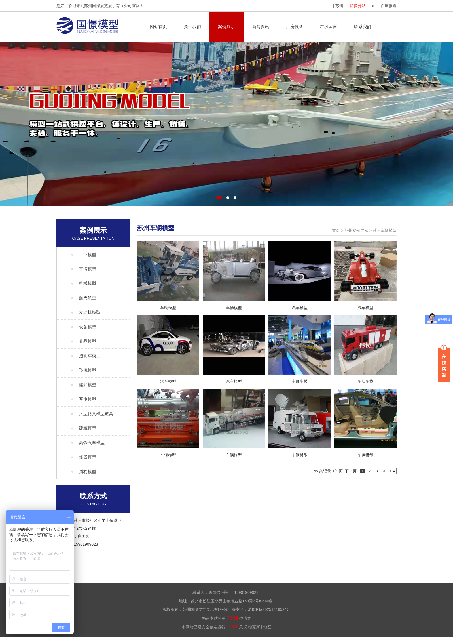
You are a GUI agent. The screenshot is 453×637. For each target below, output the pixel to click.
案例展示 (226, 26)
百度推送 (389, 5)
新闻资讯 (260, 26)
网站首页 (158, 26)
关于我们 (192, 26)
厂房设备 (294, 26)
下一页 (351, 471)
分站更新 (252, 627)
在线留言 (328, 26)
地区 (267, 627)
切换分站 (358, 5)
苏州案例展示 (356, 230)
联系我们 (362, 26)
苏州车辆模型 (385, 230)
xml (374, 5)
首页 (336, 230)
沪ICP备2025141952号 (268, 609)
